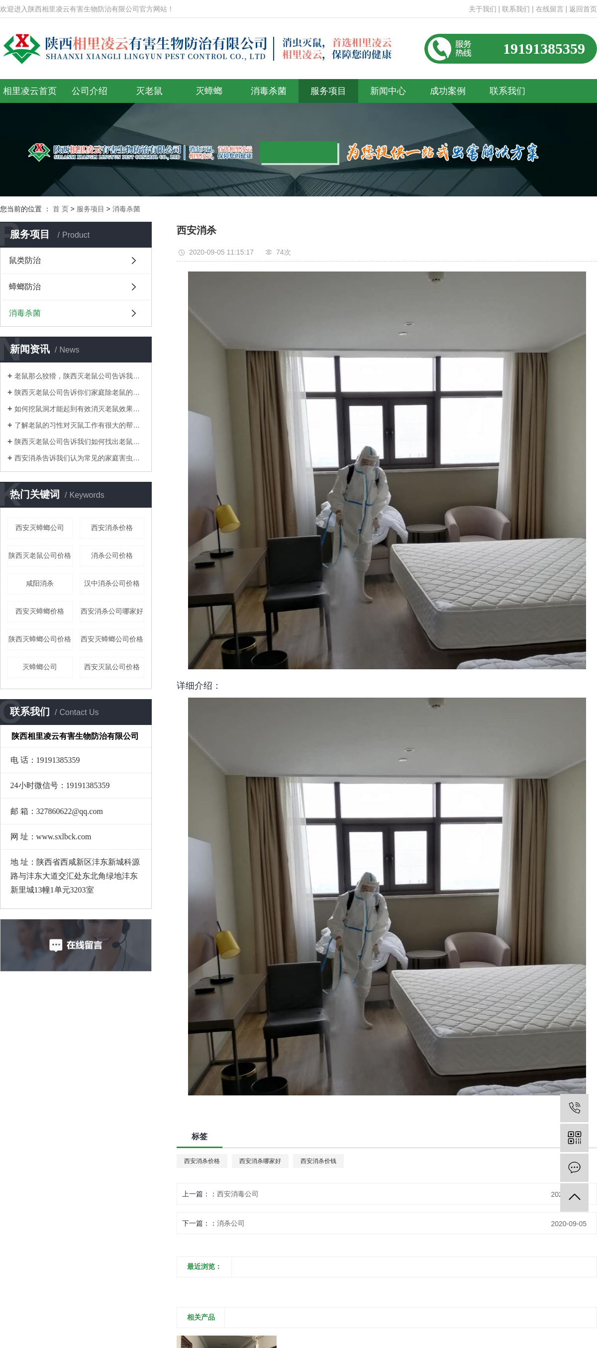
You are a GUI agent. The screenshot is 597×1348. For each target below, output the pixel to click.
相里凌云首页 (30, 91)
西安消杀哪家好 (260, 1161)
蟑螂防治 (25, 286)
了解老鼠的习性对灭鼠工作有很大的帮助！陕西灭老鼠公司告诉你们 (79, 425)
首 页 (61, 209)
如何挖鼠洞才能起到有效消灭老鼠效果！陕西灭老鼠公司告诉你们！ (79, 409)
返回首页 (583, 9)
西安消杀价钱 (318, 1161)
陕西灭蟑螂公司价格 (39, 639)
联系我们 (516, 9)
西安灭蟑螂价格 (39, 611)
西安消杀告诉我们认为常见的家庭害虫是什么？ (79, 458)
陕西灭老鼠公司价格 (39, 555)
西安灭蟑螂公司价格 (112, 639)
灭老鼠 (149, 91)
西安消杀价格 (112, 528)
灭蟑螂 (209, 91)
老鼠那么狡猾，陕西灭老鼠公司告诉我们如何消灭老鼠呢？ (79, 376)
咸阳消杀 (40, 583)
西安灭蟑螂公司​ (39, 528)
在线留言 (550, 9)
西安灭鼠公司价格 (112, 667)
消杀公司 (231, 1223)
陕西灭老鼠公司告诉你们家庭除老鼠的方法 (79, 392)
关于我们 (483, 9)
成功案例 (448, 91)
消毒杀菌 (269, 91)
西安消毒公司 (238, 1194)
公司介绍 (89, 91)
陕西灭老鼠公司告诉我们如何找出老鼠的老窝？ (79, 442)
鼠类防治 (25, 260)
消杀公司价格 (112, 555)
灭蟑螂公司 (39, 667)
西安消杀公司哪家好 (112, 611)
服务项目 (328, 91)
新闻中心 (388, 91)
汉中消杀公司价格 (112, 583)
